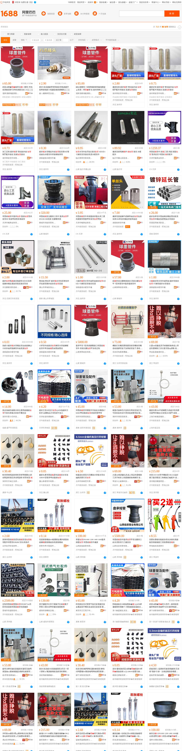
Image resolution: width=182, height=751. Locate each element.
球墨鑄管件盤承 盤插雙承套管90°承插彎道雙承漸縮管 (17, 217)
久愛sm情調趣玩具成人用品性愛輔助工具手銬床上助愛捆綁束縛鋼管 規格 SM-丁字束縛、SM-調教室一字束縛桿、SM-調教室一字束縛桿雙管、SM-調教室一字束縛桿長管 (128, 476)
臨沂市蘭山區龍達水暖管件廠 (121, 158)
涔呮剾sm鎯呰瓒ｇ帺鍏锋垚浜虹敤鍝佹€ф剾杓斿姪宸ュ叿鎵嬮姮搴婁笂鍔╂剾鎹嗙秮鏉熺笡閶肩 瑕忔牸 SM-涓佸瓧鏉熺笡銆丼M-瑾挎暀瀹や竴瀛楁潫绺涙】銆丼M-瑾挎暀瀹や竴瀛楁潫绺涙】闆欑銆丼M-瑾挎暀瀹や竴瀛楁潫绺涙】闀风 (17, 735)
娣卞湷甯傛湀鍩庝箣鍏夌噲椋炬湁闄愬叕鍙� (84, 675)
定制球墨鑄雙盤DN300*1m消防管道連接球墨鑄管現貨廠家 (16, 605)
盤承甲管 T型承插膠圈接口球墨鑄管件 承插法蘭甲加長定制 (90, 347)
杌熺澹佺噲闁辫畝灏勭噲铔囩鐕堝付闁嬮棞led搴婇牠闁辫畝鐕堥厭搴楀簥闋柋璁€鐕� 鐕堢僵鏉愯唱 (90, 670)
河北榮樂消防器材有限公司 (10, 287)
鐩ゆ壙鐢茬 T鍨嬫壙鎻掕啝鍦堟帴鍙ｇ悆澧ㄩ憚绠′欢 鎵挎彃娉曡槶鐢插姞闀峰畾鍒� (91, 88)
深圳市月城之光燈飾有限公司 (10, 481)
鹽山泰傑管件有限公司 (47, 481)
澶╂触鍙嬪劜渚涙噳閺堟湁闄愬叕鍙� (121, 610)
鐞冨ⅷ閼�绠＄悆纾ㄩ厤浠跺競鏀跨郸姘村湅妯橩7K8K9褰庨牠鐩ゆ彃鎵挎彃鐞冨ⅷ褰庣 (163, 605)
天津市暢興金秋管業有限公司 (157, 158)
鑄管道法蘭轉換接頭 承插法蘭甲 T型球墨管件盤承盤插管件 (127, 282)
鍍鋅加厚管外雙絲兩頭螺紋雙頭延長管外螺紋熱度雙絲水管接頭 (163, 217)
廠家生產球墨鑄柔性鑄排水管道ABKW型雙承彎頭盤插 (53, 476)
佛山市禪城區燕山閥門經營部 (47, 287)
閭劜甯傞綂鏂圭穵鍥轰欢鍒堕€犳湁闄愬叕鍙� (121, 740)
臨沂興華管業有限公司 (84, 158)
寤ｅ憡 (30, 90)
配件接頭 (124, 97)
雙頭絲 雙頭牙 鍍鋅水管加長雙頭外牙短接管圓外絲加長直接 (54, 282)
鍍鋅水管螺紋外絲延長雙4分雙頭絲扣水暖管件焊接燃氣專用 (54, 153)
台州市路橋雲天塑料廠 (84, 481)
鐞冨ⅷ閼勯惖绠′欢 (83, 97)
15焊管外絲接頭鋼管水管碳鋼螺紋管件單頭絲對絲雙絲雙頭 (53, 347)
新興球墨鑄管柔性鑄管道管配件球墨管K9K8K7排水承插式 (17, 540)
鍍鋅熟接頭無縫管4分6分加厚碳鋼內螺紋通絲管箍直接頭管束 (17, 282)
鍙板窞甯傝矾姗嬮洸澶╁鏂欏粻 (157, 675)
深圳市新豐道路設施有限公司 (84, 417)
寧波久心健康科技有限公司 (121, 481)
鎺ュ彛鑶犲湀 (96, 97)
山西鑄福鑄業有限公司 (84, 546)
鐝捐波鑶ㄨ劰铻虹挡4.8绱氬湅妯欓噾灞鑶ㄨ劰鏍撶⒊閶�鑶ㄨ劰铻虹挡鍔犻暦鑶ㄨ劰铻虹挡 (127, 735)
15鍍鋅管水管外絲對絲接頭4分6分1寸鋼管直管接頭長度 (91, 282)
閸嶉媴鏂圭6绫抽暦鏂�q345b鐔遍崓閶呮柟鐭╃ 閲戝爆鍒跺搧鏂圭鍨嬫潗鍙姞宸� (127, 605)
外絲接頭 (116, 97)
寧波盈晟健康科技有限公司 (157, 352)
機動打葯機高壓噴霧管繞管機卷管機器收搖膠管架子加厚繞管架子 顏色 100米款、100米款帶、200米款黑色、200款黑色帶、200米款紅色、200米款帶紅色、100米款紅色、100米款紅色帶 (128, 347)
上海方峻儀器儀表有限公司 (157, 417)
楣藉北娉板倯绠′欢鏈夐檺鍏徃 (121, 675)
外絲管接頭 (132, 97)
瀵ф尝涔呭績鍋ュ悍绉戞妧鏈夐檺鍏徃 (10, 740)
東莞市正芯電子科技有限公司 (84, 610)
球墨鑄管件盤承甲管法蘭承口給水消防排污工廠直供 (127, 540)
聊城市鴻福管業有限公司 (47, 223)
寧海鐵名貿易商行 (156, 546)
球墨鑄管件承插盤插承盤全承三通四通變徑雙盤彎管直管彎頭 (90, 217)
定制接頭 (168, 97)
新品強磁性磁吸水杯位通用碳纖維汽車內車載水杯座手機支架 (17, 411)
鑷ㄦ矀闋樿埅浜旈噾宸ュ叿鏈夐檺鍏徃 (47, 93)
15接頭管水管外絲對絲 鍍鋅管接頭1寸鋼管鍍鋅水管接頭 (164, 282)
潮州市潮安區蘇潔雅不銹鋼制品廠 (121, 417)
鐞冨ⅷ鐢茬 (27, 97)
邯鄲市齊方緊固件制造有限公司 (47, 546)
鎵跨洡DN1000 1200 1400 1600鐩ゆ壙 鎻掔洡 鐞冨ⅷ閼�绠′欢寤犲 (164, 735)
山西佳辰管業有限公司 (121, 546)
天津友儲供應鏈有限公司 (47, 417)
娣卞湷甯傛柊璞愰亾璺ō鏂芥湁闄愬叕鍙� (157, 610)
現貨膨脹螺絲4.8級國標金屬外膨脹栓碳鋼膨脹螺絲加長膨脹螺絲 (54, 540)
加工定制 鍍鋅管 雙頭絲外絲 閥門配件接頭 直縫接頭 (16, 153)
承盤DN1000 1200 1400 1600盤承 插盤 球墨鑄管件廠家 (90, 540)
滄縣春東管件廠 (119, 223)
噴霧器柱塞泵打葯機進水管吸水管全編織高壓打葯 (90, 476)
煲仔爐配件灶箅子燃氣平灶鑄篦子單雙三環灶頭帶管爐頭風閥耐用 (53, 605)
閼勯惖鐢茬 (16, 97)
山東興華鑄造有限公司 (121, 287)
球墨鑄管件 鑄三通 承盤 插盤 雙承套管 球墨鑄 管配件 (163, 153)
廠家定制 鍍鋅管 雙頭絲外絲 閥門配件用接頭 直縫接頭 (163, 88)
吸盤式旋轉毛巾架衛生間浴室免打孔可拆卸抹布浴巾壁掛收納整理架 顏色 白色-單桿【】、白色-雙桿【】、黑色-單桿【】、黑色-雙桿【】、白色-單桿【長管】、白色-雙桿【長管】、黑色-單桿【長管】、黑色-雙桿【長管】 (128, 411)
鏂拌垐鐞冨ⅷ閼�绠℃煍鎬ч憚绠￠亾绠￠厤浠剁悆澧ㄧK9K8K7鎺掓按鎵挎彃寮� (91, 735)
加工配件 (6, 162)
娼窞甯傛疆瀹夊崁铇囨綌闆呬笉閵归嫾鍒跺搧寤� (10, 675)
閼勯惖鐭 (6, 97)
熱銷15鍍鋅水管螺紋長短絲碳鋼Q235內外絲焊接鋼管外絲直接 (17, 347)
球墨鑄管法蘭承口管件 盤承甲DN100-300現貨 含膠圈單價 (54, 217)
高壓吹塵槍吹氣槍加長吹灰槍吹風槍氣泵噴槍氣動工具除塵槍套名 (163, 540)
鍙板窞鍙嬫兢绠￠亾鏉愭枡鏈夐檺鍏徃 (84, 740)
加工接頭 (21, 162)
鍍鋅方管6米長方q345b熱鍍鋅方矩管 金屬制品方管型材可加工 (53, 411)
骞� (30, 93)
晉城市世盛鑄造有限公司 (10, 610)
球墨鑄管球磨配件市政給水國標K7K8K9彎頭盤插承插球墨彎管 (90, 411)
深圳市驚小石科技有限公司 (10, 417)
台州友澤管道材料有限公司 (10, 546)
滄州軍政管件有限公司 (121, 93)
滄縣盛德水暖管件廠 (47, 158)
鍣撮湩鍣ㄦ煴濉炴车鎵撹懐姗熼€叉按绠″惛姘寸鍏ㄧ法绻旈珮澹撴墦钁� (164, 670)
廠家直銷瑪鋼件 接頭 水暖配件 (127, 153)
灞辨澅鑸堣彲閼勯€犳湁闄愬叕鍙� (10, 93)
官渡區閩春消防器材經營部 (157, 223)
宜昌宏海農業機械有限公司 (121, 352)
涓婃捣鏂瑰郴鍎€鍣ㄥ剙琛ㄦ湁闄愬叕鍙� (47, 675)
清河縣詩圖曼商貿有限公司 (157, 481)
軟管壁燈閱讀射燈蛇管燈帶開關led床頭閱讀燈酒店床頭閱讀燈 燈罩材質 (17, 476)
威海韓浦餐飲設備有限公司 (47, 610)
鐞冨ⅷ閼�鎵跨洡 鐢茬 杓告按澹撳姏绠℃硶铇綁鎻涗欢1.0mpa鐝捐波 (17, 88)
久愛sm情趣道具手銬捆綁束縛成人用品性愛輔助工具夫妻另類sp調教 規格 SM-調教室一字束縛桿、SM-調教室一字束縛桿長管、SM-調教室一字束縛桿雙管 (164, 347)
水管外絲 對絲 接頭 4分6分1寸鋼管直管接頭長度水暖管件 (90, 153)
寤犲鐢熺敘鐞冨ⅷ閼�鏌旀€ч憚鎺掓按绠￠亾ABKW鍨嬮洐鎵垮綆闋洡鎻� (127, 670)
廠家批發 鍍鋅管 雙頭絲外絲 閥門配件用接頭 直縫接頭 (127, 88)
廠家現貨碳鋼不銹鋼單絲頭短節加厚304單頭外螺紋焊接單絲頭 (127, 217)
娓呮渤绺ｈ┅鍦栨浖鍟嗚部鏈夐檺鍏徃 (47, 740)
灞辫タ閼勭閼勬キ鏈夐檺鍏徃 (157, 740)
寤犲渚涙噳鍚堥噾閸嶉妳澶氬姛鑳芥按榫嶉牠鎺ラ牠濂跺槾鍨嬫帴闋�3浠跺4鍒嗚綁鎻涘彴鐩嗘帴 (54, 88)
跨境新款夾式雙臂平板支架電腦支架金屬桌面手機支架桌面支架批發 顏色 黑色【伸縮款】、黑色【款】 (90, 605)
